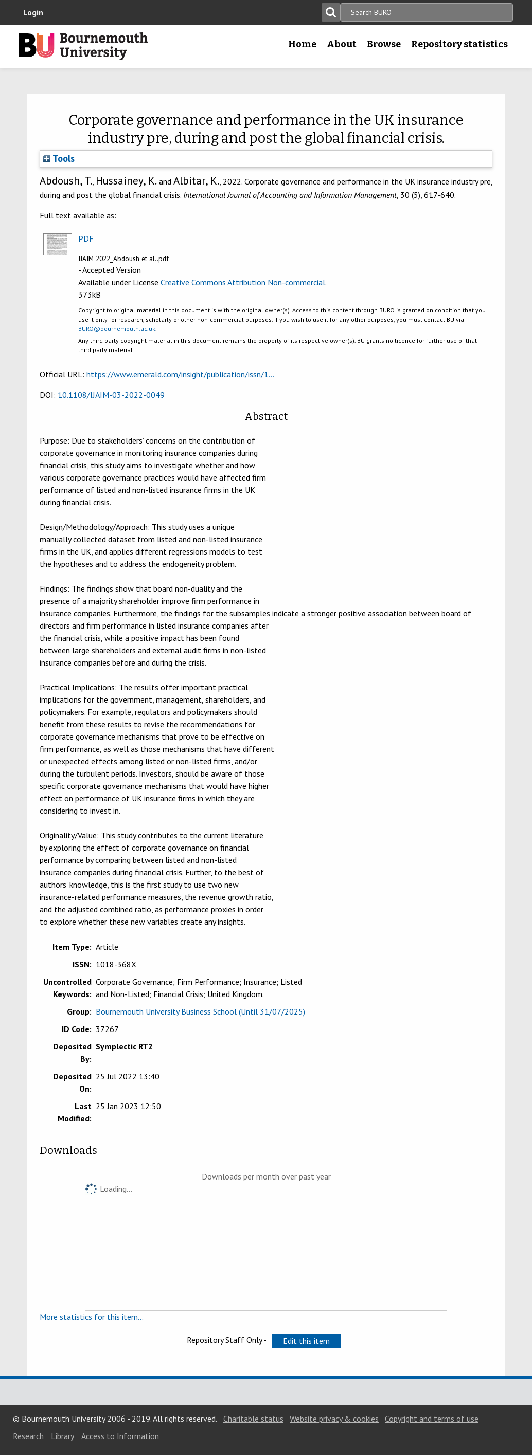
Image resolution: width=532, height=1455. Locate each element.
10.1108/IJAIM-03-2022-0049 (111, 395)
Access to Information (120, 1436)
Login (33, 12)
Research (28, 1436)
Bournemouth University (83, 46)
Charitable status (253, 1418)
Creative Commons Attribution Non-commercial (243, 282)
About (342, 44)
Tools (59, 158)
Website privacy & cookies (334, 1418)
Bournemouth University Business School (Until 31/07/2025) (200, 1011)
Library (62, 1436)
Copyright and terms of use (431, 1418)
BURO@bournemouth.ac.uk (116, 329)
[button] (306, 1341)
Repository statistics (459, 44)
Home (302, 44)
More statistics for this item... (92, 1317)
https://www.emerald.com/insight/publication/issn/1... (180, 374)
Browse (384, 44)
